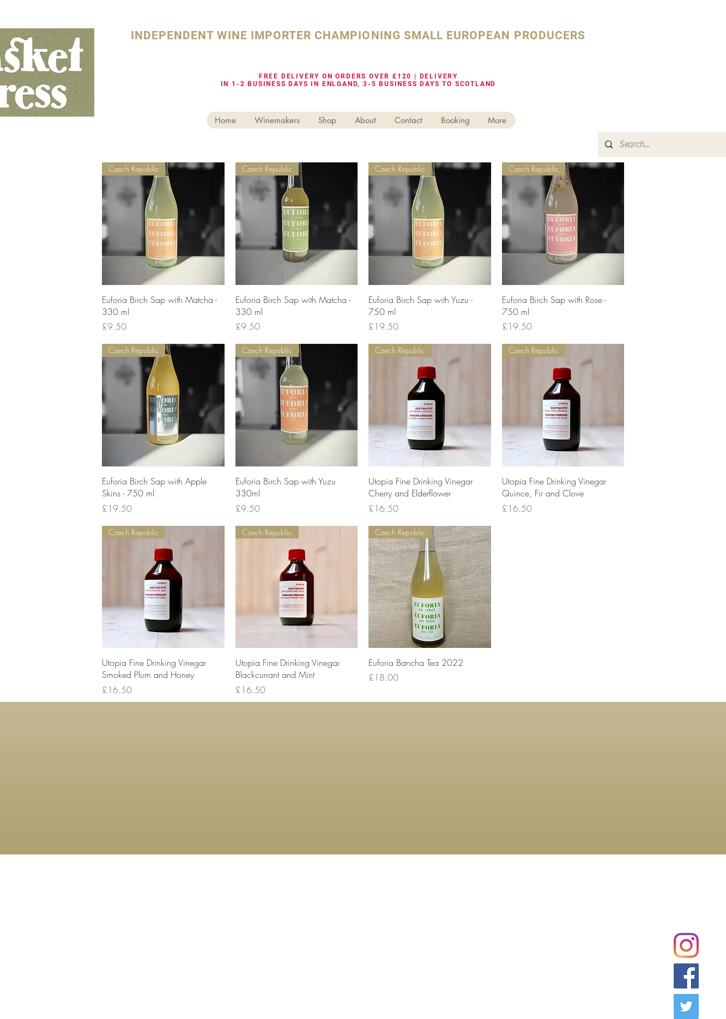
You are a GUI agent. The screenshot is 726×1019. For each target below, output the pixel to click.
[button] (328, 120)
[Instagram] (686, 945)
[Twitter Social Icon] (686, 1006)
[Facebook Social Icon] (686, 975)
